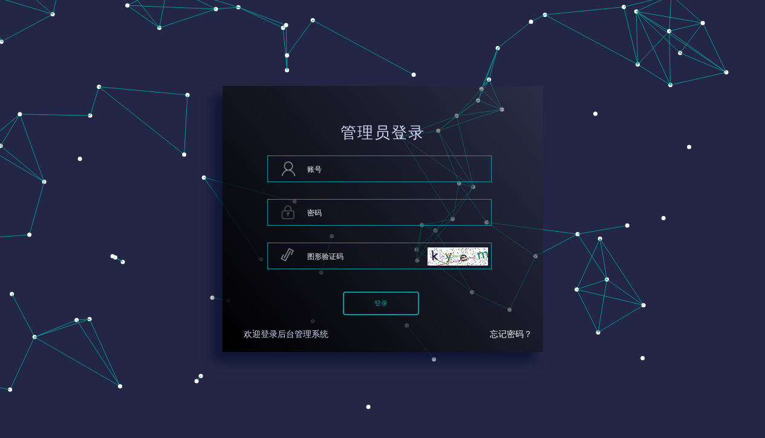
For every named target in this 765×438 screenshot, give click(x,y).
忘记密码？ (511, 334)
